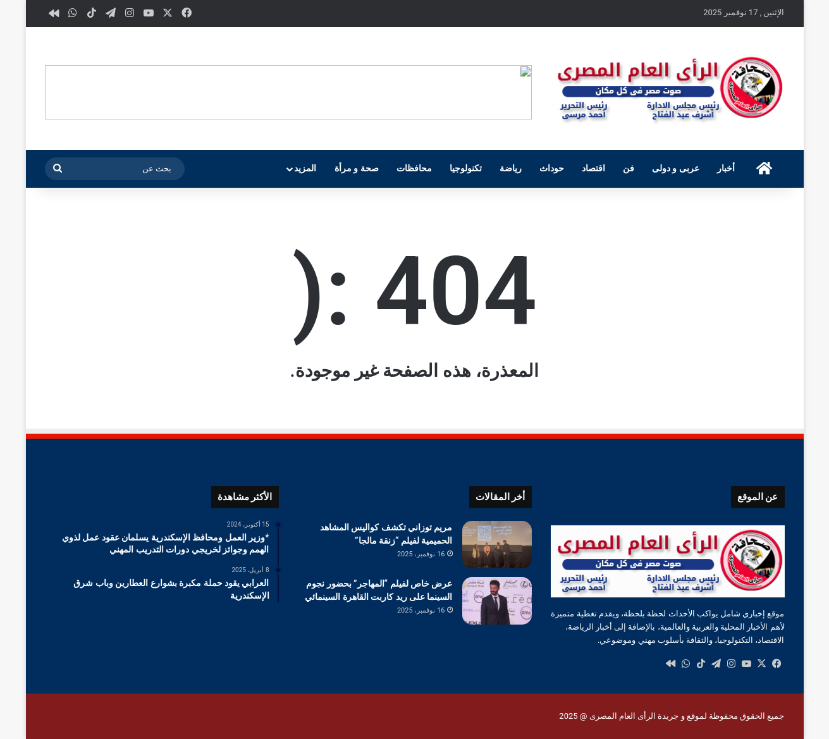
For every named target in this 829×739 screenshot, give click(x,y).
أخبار (726, 168)
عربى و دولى (675, 168)
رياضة (511, 168)
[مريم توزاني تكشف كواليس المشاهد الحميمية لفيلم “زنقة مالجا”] (497, 544)
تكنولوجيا (466, 168)
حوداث (551, 168)
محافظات (414, 168)
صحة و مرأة (357, 168)
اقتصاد (593, 168)
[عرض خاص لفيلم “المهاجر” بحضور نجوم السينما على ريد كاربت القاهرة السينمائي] (497, 601)
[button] (522, 92)
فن (628, 168)
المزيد (305, 168)
